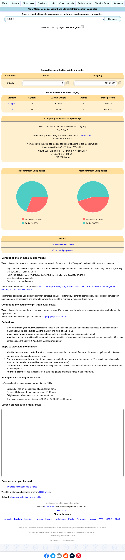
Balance (15, 3)
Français (39, 519)
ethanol (4, 289)
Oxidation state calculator (62, 244)
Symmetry (118, 3)
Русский (92, 519)
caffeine (22, 289)
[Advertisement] (62, 50)
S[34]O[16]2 (61, 316)
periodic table (85, 135)
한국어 (118, 519)
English (18, 519)
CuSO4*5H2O (74, 286)
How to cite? (62, 511)
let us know (49, 506)
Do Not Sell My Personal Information (62, 536)
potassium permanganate (104, 286)
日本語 (109, 519)
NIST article (44, 492)
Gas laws (42, 3)
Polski (71, 519)
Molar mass (28, 3)
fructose (13, 289)
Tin (11, 109)
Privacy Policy (90, 532)
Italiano (48, 519)
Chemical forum (102, 3)
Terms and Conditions (74, 532)
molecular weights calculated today (62, 503)
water (29, 289)
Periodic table (84, 3)
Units (53, 3)
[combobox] (63, 19)
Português (81, 519)
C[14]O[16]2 (49, 316)
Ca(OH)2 (49, 286)
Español (28, 519)
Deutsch (8, 519)
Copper (11, 104)
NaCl (41, 286)
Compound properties (62, 250)
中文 (101, 519)
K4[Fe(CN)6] (60, 286)
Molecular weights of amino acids (25, 497)
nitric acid (86, 286)
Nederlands (60, 519)
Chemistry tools (66, 3)
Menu (4, 3)
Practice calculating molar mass (22, 487)
